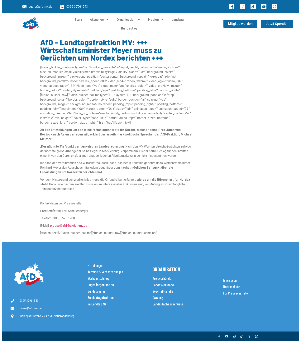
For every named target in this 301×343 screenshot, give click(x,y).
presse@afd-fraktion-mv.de (68, 225)
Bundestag (129, 28)
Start (78, 19)
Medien (156, 19)
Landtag (178, 19)
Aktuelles (99, 19)
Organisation (129, 19)
